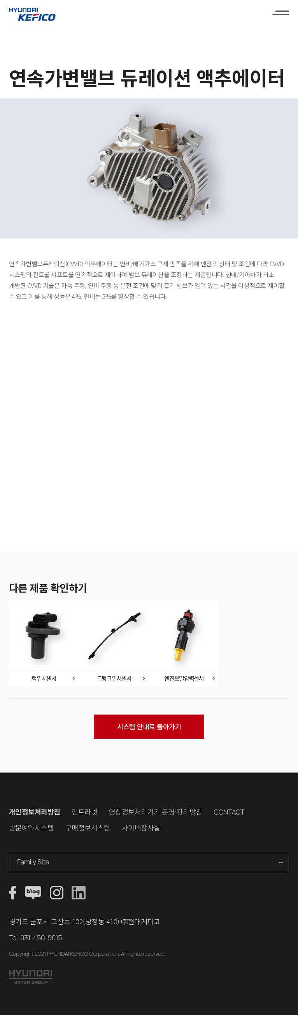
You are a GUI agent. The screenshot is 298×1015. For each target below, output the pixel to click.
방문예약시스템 (31, 827)
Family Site (33, 861)
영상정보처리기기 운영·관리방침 (155, 811)
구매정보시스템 (87, 827)
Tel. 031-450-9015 (35, 937)
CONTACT (229, 812)
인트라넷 (84, 811)
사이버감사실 (141, 827)
